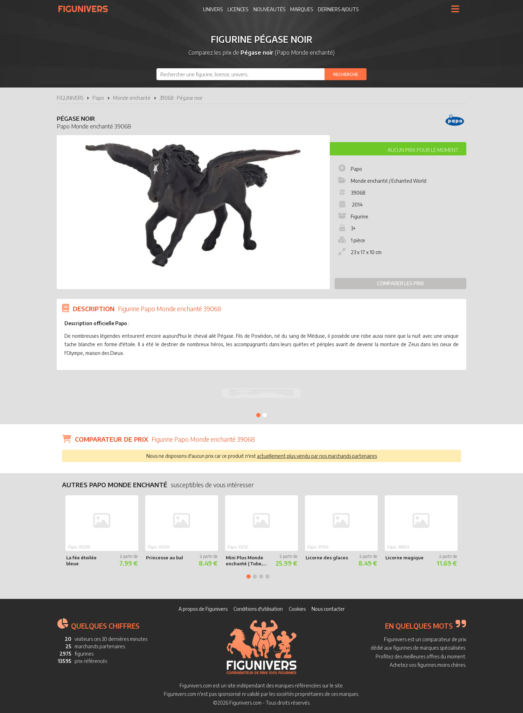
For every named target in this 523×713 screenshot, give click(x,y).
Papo (98, 98)
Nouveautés (269, 9)
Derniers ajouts (338, 9)
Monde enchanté (132, 98)
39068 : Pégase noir (181, 98)
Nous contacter (328, 609)
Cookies (297, 609)
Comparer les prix (400, 283)
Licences (238, 9)
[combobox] (261, 74)
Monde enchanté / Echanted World (381, 181)
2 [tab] (265, 415)
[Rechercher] (346, 74)
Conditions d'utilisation (258, 609)
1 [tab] (258, 415)
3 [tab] (261, 576)
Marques (301, 9)
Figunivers (85, 9)
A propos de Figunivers (203, 609)
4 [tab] (267, 576)
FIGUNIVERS (70, 98)
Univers (213, 9)
